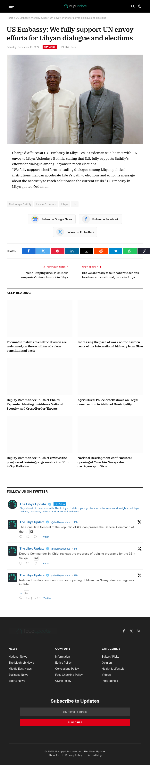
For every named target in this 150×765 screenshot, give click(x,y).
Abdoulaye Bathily (20, 204)
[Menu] (11, 6)
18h (76, 575)
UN (75, 204)
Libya (64, 204)
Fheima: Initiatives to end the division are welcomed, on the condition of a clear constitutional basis (37, 346)
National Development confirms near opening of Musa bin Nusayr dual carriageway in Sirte (105, 462)
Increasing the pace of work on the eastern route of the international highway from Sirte (110, 344)
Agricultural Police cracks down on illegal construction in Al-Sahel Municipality (108, 402)
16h (76, 522)
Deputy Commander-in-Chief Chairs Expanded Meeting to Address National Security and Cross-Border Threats (35, 404)
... (26, 531)
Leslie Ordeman (46, 204)
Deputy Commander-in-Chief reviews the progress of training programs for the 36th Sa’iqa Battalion (37, 462)
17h (76, 548)
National (50, 47)
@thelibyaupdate (60, 522)
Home (10, 17)
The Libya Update (32, 522)
